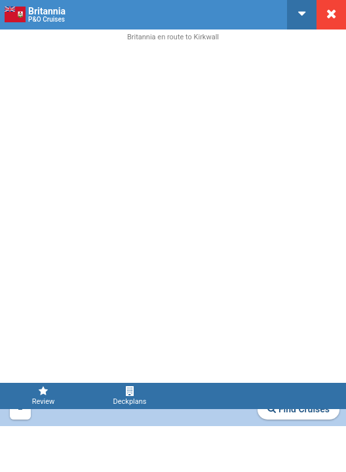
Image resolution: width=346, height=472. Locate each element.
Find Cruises (298, 409)
